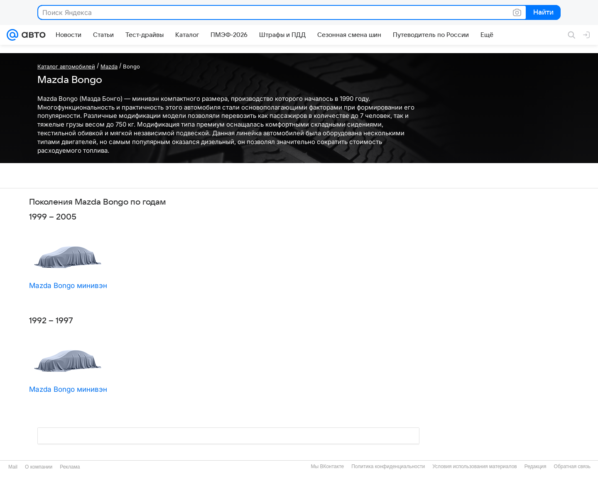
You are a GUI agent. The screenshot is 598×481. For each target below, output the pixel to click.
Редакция (535, 466)
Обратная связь (572, 466)
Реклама (70, 467)
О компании (38, 467)
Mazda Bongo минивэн (68, 285)
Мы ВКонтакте (327, 466)
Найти (542, 13)
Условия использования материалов (474, 466)
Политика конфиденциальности (388, 466)
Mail (12, 467)
